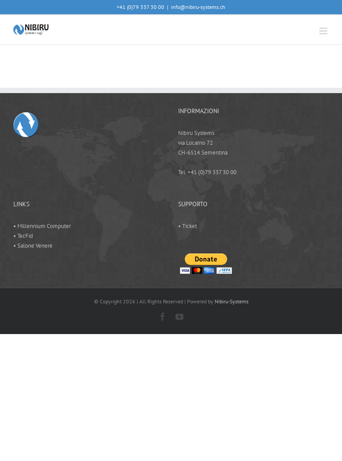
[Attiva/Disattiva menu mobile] (324, 31)
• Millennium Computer (42, 226)
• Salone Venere (33, 245)
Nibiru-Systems (231, 301)
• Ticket (187, 226)
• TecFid (23, 236)
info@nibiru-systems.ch (198, 7)
